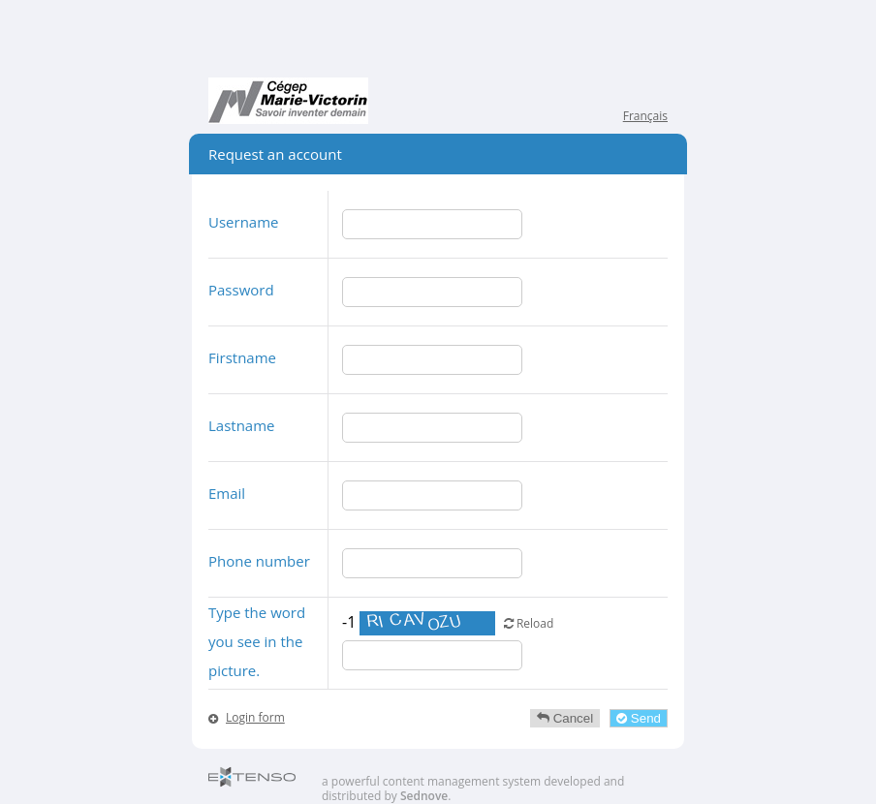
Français (645, 116)
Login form (255, 717)
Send (638, 718)
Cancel (565, 718)
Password (241, 289)
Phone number (259, 561)
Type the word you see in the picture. (256, 641)
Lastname (241, 425)
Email (226, 493)
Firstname (242, 357)
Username (243, 222)
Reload (529, 623)
